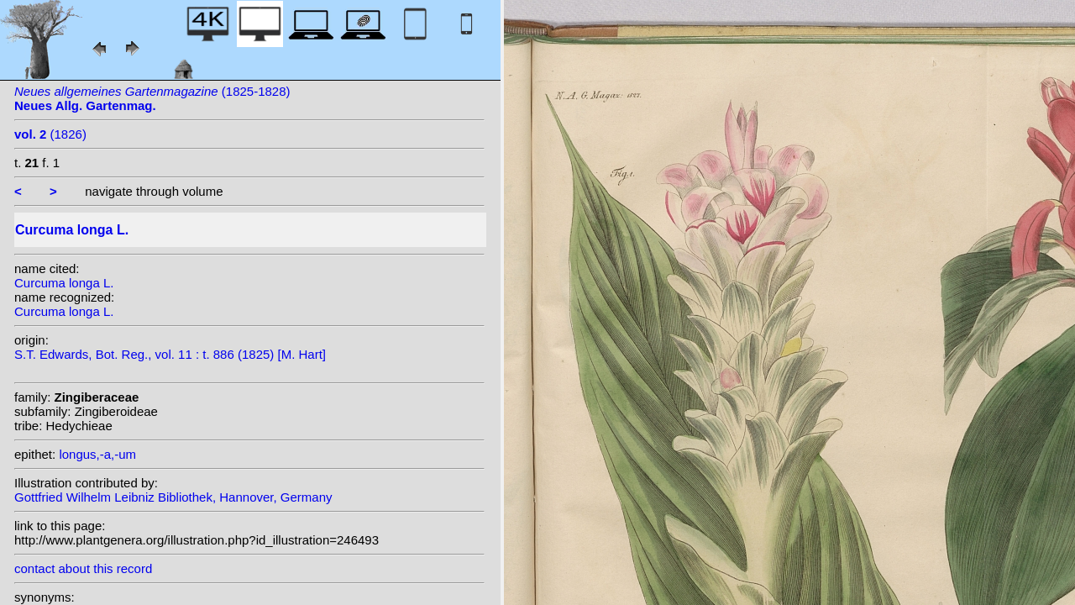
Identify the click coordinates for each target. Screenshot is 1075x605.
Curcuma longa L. (63, 283)
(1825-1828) (152, 98)
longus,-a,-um (97, 454)
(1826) (50, 134)
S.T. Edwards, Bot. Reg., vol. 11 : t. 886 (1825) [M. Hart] (170, 354)
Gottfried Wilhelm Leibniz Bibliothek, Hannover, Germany (173, 497)
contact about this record (83, 568)
